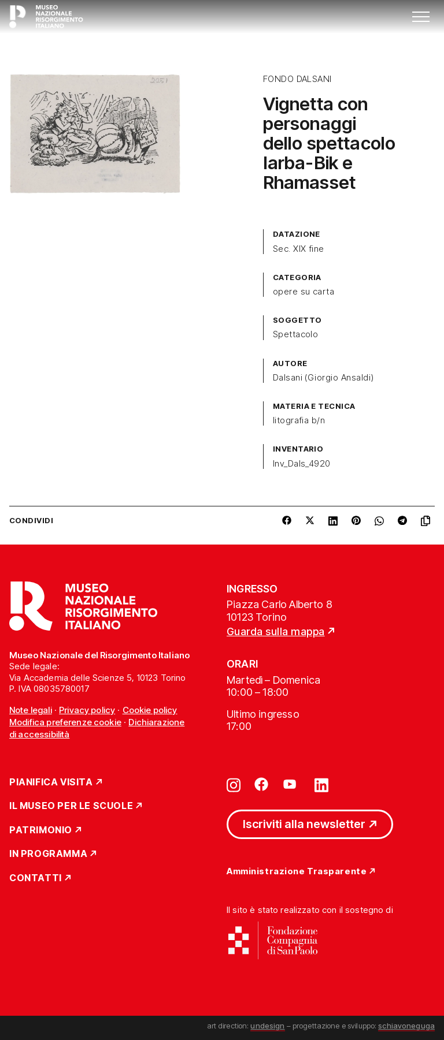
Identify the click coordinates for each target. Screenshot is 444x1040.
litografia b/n (299, 420)
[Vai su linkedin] (321, 784)
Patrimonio (40, 830)
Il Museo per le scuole (71, 806)
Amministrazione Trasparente (297, 872)
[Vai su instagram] (233, 784)
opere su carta (304, 291)
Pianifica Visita (51, 782)
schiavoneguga (406, 1025)
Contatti (35, 878)
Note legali (30, 709)
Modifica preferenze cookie (65, 722)
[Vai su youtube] (291, 784)
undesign (267, 1025)
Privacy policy (87, 709)
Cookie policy (150, 709)
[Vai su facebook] (261, 784)
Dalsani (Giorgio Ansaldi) (323, 377)
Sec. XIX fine (298, 249)
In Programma (48, 854)
